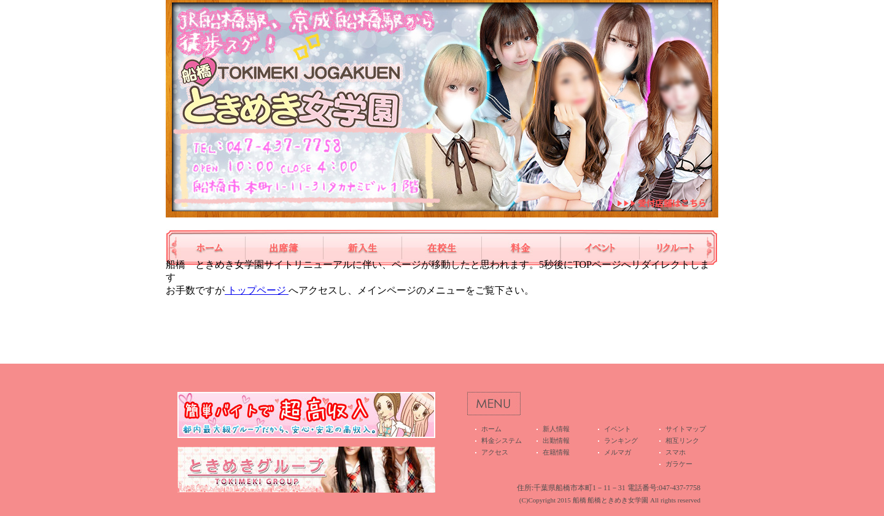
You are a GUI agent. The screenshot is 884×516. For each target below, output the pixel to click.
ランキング (621, 440)
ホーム (205, 247)
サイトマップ (685, 428)
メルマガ (617, 452)
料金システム (520, 247)
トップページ (257, 290)
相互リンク (682, 440)
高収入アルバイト (678, 247)
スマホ (675, 452)
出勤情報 (284, 247)
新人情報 (363, 247)
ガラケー (678, 463)
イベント (599, 247)
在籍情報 (442, 247)
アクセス (494, 452)
